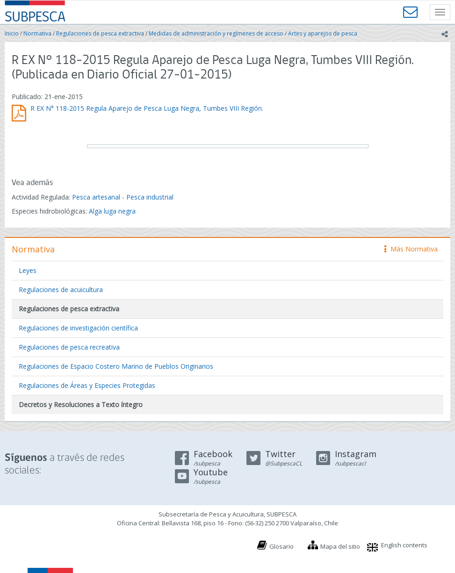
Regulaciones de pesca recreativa (69, 347)
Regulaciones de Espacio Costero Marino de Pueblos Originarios (116, 366)
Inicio (12, 33)
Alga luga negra (112, 211)
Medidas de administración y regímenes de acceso (216, 33)
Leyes (27, 270)
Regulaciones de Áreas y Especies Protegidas (87, 385)
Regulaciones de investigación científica (78, 327)
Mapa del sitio (340, 546)
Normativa (37, 33)
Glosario (281, 546)
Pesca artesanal (97, 197)
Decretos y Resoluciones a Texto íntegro (81, 404)
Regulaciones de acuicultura (61, 289)
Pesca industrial (149, 197)
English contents (404, 545)
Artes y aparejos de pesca (322, 33)
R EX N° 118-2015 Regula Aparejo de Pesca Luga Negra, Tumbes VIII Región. (146, 108)
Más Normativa (411, 248)
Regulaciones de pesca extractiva (100, 33)
